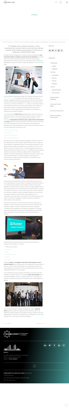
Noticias (10, 42)
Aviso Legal (6, 377)
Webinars (54, 69)
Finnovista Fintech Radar (55, 105)
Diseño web (6, 380)
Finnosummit (56, 92)
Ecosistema (55, 75)
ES (56, 2)
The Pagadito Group (9, 98)
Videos (54, 66)
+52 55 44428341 (13, 359)
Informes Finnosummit (56, 110)
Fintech (16, 42)
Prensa (53, 87)
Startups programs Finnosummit (55, 116)
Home (4, 42)
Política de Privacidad (14, 377)
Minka (24, 103)
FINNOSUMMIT (56, 90)
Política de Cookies (24, 377)
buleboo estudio (12, 380)
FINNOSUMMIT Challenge (54, 98)
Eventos (54, 78)
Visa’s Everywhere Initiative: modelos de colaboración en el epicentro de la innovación (43, 42)
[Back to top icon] (66, 405)
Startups (54, 83)
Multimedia (54, 63)
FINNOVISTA (28, 373)
